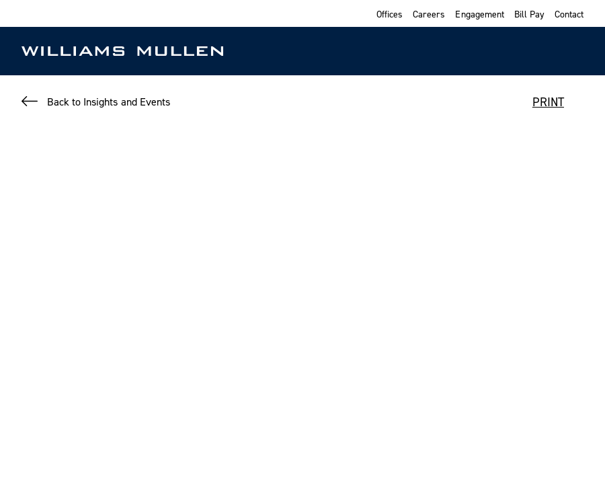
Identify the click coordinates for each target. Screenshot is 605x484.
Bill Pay (529, 13)
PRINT (548, 102)
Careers (429, 13)
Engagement (479, 13)
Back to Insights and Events (108, 101)
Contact (569, 13)
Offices (389, 13)
